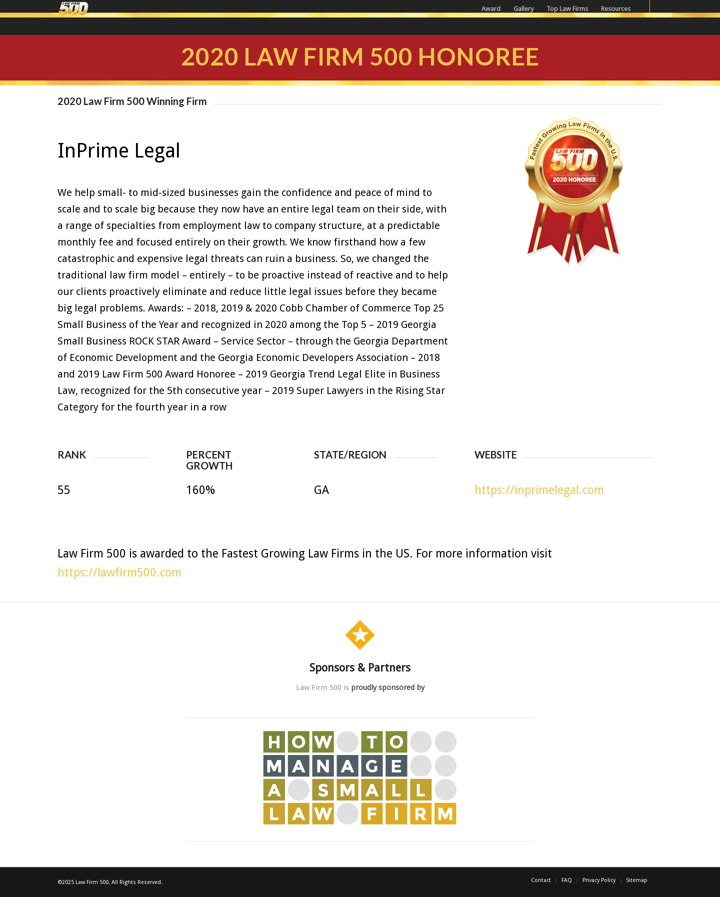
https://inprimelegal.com (539, 490)
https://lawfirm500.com (120, 573)
